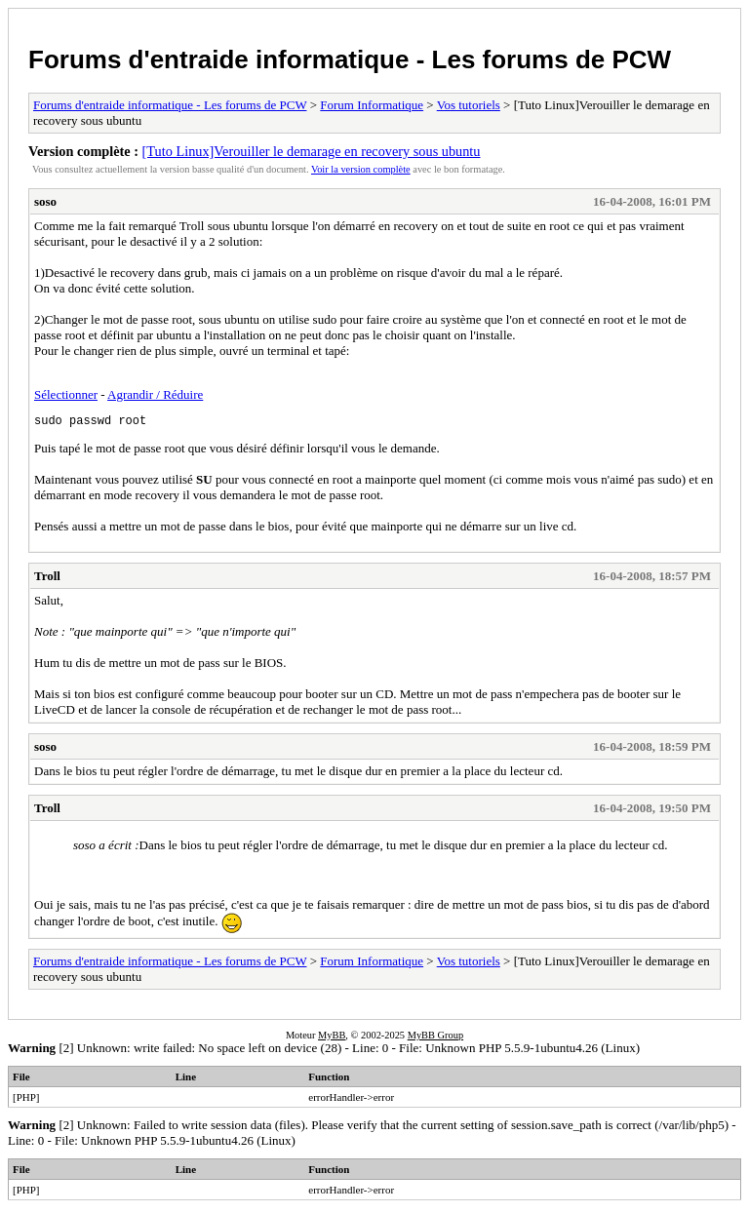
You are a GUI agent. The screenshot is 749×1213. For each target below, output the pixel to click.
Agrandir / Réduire (155, 394)
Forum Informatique (371, 105)
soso (45, 201)
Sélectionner (66, 394)
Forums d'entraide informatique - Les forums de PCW (349, 59)
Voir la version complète (361, 169)
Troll (47, 578)
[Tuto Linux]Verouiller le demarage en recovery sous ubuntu (311, 151)
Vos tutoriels (468, 105)
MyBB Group (435, 1038)
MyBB (331, 1038)
